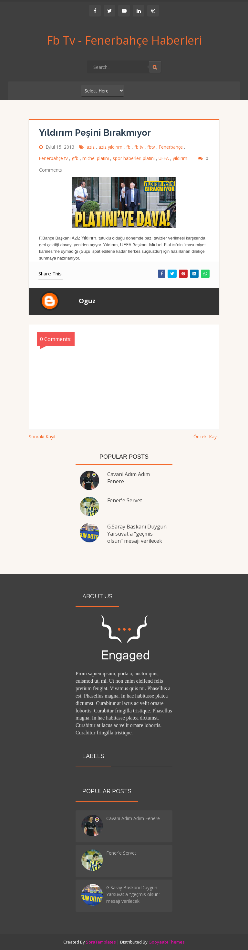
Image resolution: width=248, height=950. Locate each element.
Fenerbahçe (171, 147)
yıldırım (181, 158)
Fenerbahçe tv (54, 158)
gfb (76, 158)
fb (129, 147)
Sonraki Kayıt (42, 436)
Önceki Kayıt (206, 436)
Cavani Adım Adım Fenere (133, 818)
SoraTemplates (101, 942)
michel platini (96, 158)
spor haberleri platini (134, 158)
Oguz (87, 300)
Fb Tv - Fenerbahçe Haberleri (124, 40)
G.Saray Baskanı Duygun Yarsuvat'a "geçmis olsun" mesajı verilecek (137, 533)
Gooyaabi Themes (167, 942)
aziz (91, 147)
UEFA (164, 158)
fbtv (151, 147)
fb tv (139, 147)
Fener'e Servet (124, 500)
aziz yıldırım (111, 147)
